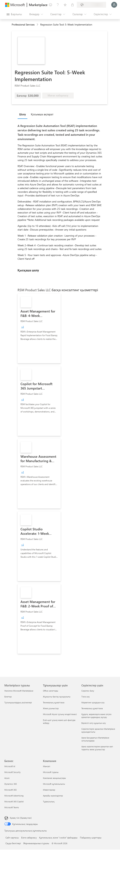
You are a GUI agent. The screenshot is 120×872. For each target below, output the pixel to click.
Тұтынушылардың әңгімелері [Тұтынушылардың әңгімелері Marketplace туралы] (18, 702)
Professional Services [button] (23, 24)
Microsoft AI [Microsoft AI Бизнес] (9, 766)
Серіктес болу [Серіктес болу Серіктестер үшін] (87, 690)
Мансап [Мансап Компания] (46, 766)
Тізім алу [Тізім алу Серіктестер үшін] (85, 696)
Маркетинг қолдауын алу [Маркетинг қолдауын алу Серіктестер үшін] (92, 702)
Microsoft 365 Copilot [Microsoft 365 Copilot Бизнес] (14, 801)
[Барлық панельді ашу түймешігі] (14, 14)
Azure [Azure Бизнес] (7, 778)
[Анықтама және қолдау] (58, 5)
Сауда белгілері (13, 843)
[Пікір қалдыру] (50, 5)
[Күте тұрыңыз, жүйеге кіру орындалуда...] (114, 5)
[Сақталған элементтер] (65, 5)
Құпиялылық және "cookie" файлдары (58, 837)
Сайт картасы (12, 837)
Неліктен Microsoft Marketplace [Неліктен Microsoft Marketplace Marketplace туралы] (18, 690)
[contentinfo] (37, 24)
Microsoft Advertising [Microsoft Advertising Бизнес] (13, 795)
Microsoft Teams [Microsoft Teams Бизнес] (11, 807)
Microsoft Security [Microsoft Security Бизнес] (12, 772)
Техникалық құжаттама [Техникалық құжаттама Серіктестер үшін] (92, 708)
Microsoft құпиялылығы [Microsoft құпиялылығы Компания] (54, 784)
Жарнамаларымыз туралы (36, 843)
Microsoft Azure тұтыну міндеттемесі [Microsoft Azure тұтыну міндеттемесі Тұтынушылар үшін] (60, 714)
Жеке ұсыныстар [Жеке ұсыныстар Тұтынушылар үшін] (51, 708)
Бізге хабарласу (29, 837)
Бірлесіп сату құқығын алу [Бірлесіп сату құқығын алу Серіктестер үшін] (93, 723)
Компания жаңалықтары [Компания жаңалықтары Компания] (54, 778)
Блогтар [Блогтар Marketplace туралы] (8, 696)
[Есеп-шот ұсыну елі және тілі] (91, 5)
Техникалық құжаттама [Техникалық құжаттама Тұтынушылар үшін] (53, 702)
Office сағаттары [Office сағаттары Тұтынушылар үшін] (50, 690)
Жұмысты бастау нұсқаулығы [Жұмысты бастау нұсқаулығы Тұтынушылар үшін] (56, 696)
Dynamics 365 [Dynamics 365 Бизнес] (10, 784)
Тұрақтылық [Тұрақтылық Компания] (49, 801)
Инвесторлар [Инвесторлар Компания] (49, 789)
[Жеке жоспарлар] (72, 5)
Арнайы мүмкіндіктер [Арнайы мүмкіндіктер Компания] (53, 795)
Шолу (22, 114)
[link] (39, 328)
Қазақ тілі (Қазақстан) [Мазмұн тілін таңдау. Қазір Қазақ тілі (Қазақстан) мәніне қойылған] (21, 817)
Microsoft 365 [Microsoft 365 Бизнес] (10, 789)
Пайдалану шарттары (91, 837)
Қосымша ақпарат (42, 114)
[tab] (23, 114)
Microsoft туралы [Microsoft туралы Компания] (51, 772)
